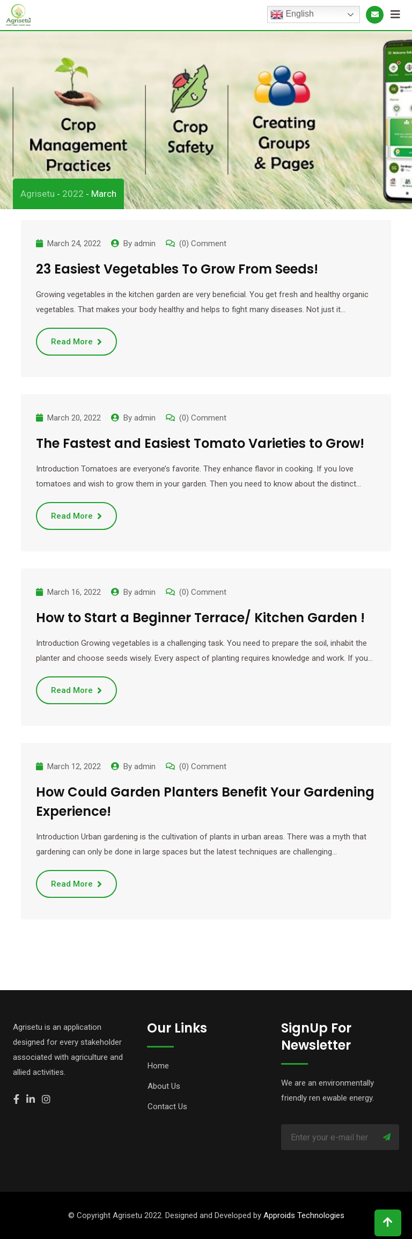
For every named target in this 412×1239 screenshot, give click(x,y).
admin (145, 243)
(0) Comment (202, 243)
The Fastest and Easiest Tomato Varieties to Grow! (200, 443)
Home (158, 1066)
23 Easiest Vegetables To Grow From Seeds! (177, 269)
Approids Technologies (303, 1215)
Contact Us (167, 1106)
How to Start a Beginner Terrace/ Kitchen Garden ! (200, 617)
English (292, 14)
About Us (164, 1086)
